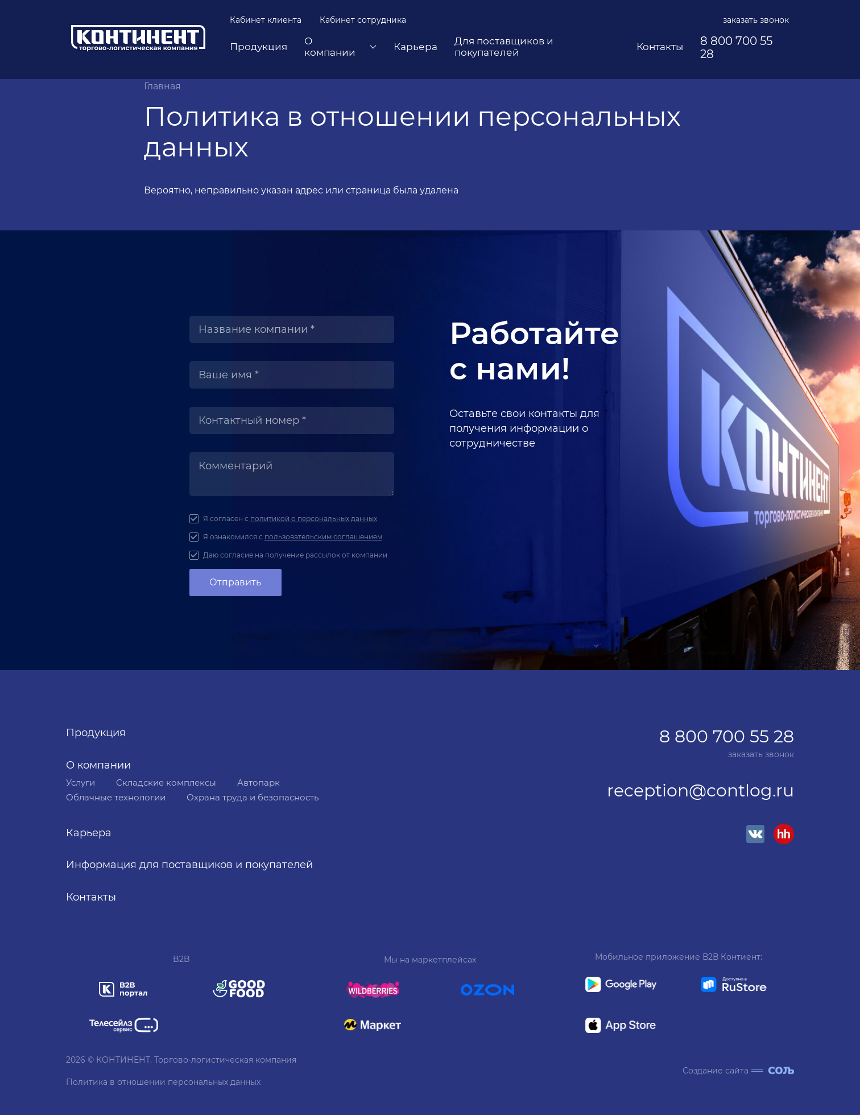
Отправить (235, 582)
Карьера (415, 47)
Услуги (80, 782)
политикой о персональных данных (313, 518)
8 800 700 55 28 (736, 48)
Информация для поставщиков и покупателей (189, 864)
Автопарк (258, 782)
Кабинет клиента (265, 19)
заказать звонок (756, 19)
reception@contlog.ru (700, 791)
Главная (162, 86)
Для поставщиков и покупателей (503, 47)
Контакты (659, 47)
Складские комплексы (166, 782)
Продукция (258, 47)
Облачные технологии (116, 797)
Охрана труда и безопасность (253, 797)
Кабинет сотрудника (363, 19)
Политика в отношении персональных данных (163, 1082)
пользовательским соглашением (323, 536)
